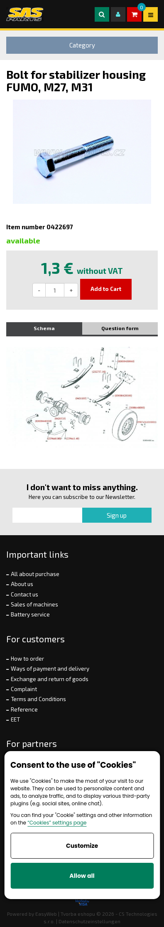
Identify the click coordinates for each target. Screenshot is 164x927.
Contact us (24, 594)
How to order (27, 658)
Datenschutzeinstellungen (89, 921)
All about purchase (35, 574)
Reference (24, 709)
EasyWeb (46, 914)
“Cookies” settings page (56, 822)
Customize (82, 846)
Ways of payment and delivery (50, 668)
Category (82, 45)
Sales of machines (34, 604)
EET (15, 719)
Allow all (81, 876)
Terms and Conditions (38, 699)
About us (22, 584)
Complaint (24, 689)
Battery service (30, 614)
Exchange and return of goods (49, 679)
